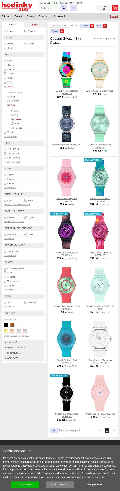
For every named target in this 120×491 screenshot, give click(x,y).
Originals (13, 101)
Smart (35, 25)
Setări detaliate (60, 484)
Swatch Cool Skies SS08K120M (66, 145)
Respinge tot (94, 484)
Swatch (9, 86)
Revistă (114, 16)
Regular (16, 128)
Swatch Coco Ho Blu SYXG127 (100, 91)
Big (14, 115)
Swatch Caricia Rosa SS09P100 (100, 414)
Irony (11, 96)
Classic (16, 119)
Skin (11, 105)
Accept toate (25, 484)
